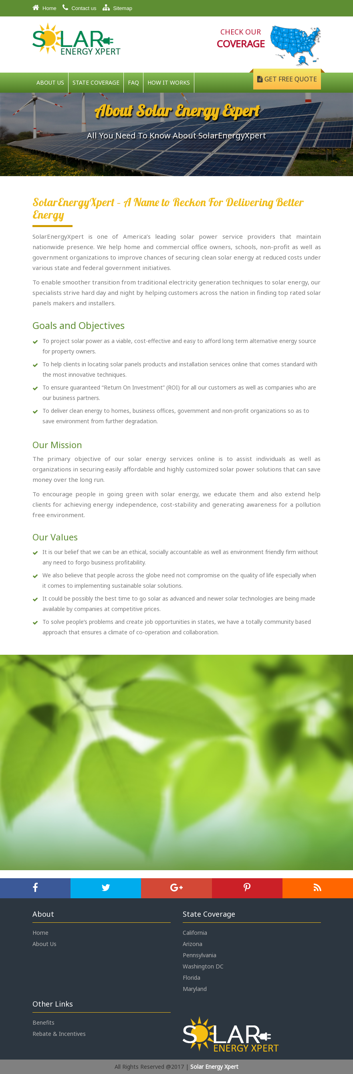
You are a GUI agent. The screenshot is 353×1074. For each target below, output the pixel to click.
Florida (191, 977)
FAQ (133, 82)
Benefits (43, 1022)
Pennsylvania (199, 955)
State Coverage (96, 82)
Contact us (80, 7)
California (195, 932)
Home (44, 7)
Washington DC (203, 966)
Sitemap (117, 7)
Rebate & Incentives (59, 1033)
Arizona (192, 944)
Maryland (195, 989)
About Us (50, 82)
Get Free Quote (287, 79)
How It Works (168, 82)
